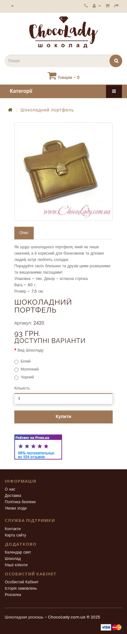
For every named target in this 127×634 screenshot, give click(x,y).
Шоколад (13, 559)
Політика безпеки (20, 502)
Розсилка (13, 595)
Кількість (22, 388)
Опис (24, 233)
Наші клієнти (16, 565)
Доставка (13, 496)
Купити (63, 416)
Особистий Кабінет (22, 582)
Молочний (26, 369)
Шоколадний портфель (47, 110)
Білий (22, 361)
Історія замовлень (21, 589)
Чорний (24, 377)
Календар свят (18, 552)
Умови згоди (16, 508)
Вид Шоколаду (31, 350)
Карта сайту (15, 535)
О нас (10, 489)
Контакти (13, 529)
